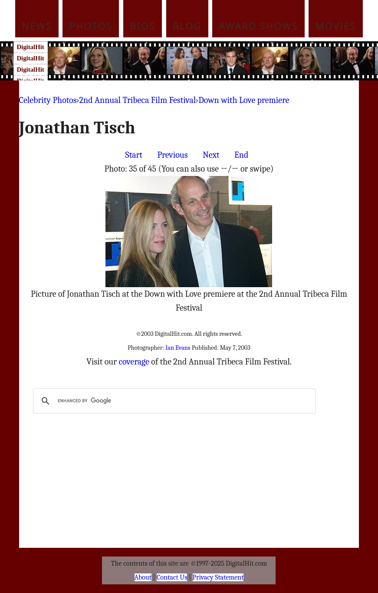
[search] (173, 401)
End (241, 155)
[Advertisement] (206, 60)
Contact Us (172, 577)
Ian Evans (177, 347)
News (37, 25)
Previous (172, 155)
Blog (187, 25)
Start (133, 155)
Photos (90, 25)
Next (211, 155)
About (143, 577)
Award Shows (258, 25)
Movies (336, 25)
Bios (142, 25)
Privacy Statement (218, 577)
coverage (134, 362)
